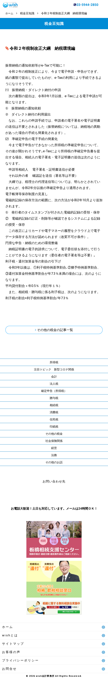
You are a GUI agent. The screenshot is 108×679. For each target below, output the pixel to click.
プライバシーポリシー (54, 660)
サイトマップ (54, 643)
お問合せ (54, 668)
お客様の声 (54, 652)
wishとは (54, 635)
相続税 (54, 405)
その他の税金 (54, 433)
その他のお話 (54, 462)
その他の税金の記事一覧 (55, 330)
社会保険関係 (54, 440)
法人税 (54, 383)
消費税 (54, 412)
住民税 (54, 419)
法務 (54, 455)
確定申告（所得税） (54, 390)
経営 (54, 447)
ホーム (54, 627)
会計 (54, 376)
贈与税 (54, 397)
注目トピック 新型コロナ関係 (54, 369)
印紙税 (54, 426)
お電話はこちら (42, 494)
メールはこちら (66, 494)
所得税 (54, 362)
